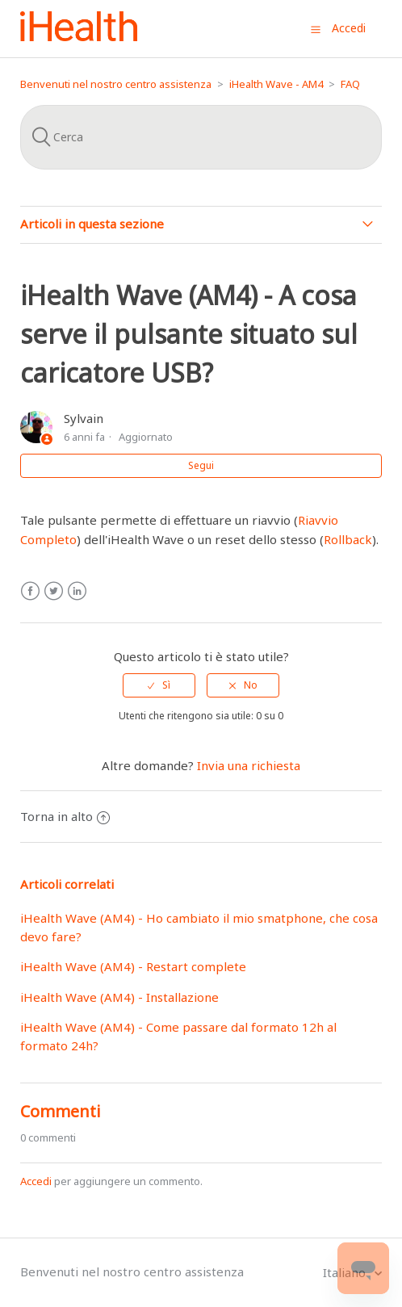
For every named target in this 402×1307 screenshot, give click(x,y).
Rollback (348, 539)
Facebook (30, 591)
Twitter (54, 591)
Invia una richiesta (248, 765)
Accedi (36, 1181)
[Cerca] (201, 137)
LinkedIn (77, 591)
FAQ (350, 84)
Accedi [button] (349, 28)
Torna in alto (65, 816)
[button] (315, 29)
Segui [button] (201, 465)
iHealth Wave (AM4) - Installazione (119, 997)
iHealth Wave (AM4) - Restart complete (133, 966)
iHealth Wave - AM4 (276, 84)
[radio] (159, 685)
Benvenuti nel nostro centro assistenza (115, 84)
